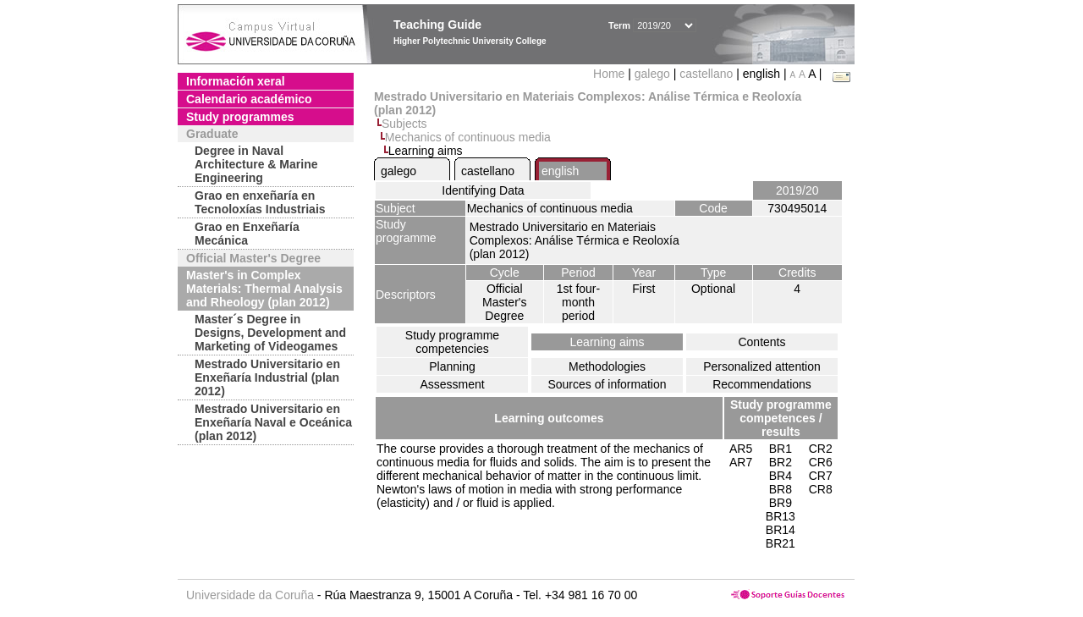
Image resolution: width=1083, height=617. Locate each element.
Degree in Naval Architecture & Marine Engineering (256, 164)
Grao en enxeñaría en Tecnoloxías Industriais (260, 202)
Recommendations (761, 384)
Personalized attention (762, 366)
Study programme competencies (452, 341)
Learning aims (607, 342)
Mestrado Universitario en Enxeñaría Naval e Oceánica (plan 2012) (273, 422)
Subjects (404, 123)
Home (610, 73)
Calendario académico (249, 99)
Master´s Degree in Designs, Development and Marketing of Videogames (270, 332)
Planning (452, 366)
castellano (706, 73)
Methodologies (607, 366)
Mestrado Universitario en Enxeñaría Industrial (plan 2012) (267, 377)
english (560, 171)
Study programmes (240, 117)
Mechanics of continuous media (468, 137)
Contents (761, 342)
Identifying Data (483, 190)
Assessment (452, 384)
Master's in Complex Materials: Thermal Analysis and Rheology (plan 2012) (264, 288)
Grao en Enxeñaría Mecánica (247, 233)
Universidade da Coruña (250, 595)
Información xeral (235, 81)
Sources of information (606, 384)
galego (652, 73)
